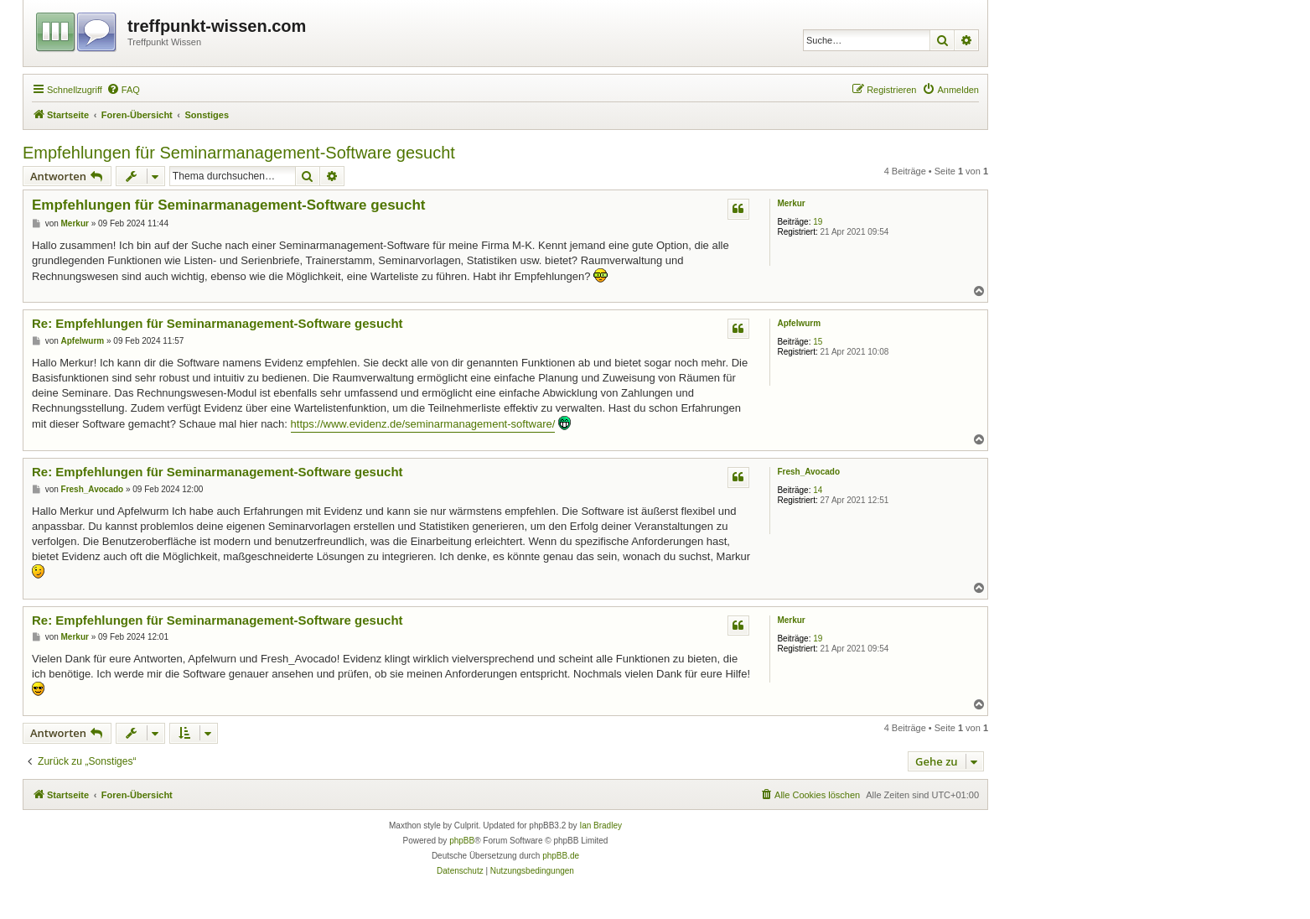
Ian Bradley (600, 825)
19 (817, 221)
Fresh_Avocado (808, 471)
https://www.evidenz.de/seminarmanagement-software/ (423, 424)
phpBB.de (560, 855)
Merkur (791, 203)
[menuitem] (123, 90)
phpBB (461, 840)
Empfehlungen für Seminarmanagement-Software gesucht (239, 152)
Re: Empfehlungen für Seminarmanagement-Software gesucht (217, 323)
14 (817, 490)
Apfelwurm (799, 323)
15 (817, 341)
